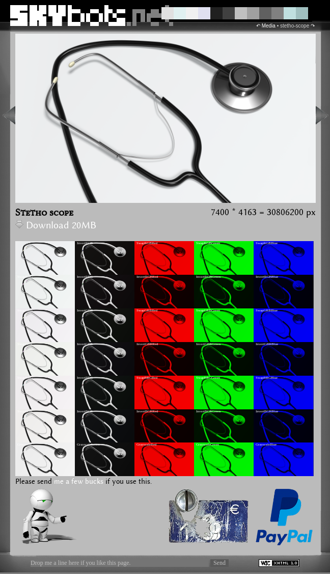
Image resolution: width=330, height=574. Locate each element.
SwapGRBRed (146, 310)
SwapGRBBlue (267, 310)
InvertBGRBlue (267, 411)
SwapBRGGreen (208, 378)
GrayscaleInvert (88, 444)
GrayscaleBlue (266, 444)
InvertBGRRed (147, 411)
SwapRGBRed (146, 243)
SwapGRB (25, 310)
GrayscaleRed (146, 444)
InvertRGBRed (147, 277)
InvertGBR (85, 344)
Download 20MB (55, 225)
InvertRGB (85, 243)
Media (269, 26)
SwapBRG (25, 378)
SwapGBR (25, 344)
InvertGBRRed (147, 344)
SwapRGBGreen (208, 243)
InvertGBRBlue (267, 344)
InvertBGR (85, 411)
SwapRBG (25, 277)
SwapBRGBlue (267, 378)
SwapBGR (25, 411)
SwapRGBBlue (267, 243)
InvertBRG (85, 378)
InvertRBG (85, 277)
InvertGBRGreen (208, 344)
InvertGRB (85, 310)
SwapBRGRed (146, 378)
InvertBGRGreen (208, 411)
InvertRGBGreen (208, 277)
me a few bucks (78, 482)
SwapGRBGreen (208, 310)
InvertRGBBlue (267, 277)
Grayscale (24, 444)
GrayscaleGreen (207, 444)
